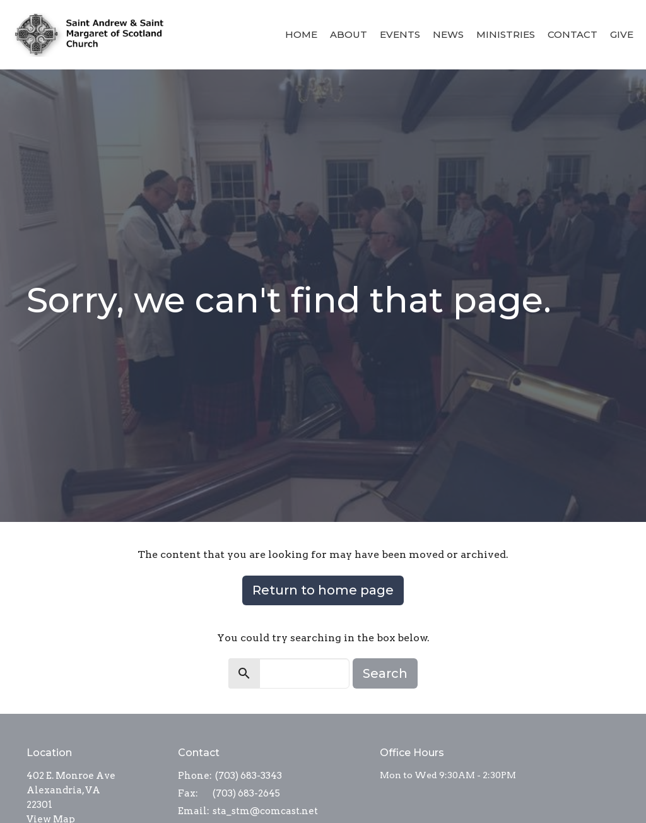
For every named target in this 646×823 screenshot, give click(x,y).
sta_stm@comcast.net (265, 811)
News (448, 34)
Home (301, 34)
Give (621, 34)
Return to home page (323, 590)
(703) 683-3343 (248, 775)
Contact (572, 34)
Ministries (505, 34)
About (348, 34)
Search (385, 673)
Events (400, 34)
